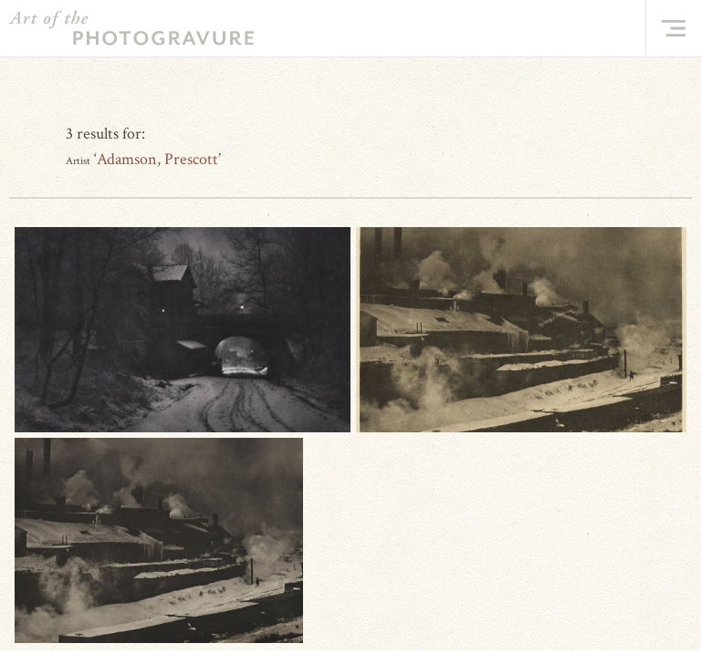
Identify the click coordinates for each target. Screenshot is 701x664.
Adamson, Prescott (157, 159)
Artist (78, 161)
